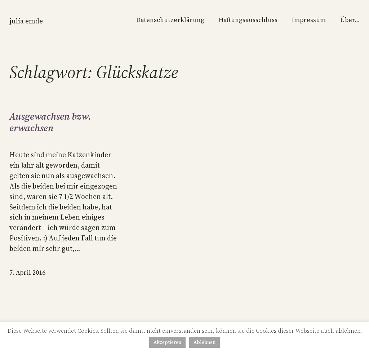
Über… (350, 20)
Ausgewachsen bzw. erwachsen (50, 122)
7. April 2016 (27, 272)
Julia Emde (26, 21)
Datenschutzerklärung (170, 20)
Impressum (309, 20)
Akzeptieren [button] (167, 342)
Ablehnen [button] (204, 342)
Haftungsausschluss (248, 20)
